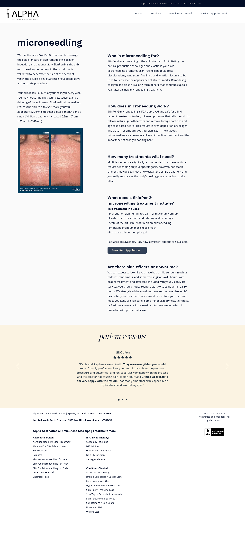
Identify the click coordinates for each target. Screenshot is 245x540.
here (150, 140)
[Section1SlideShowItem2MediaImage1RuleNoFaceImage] (122, 399)
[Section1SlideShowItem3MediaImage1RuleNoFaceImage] (126, 399)
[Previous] (17, 366)
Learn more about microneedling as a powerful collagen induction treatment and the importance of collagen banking (148, 135)
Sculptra (37, 455)
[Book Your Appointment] (127, 250)
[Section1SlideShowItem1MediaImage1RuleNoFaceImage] (119, 400)
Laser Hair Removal (43, 472)
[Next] (227, 366)
